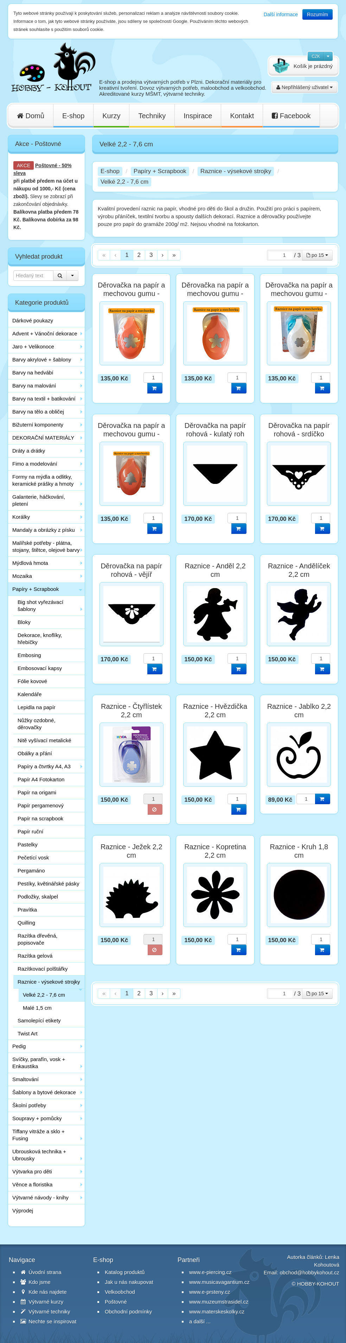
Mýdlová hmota (30, 563)
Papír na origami (37, 792)
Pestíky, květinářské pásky (48, 884)
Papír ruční (30, 831)
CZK (316, 56)
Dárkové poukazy (32, 320)
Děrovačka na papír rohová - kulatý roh (215, 430)
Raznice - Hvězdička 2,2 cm (215, 710)
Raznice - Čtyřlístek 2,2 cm (131, 710)
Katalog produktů (125, 1272)
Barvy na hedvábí (32, 373)
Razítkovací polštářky (43, 969)
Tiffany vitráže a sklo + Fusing (38, 1134)
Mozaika (22, 576)
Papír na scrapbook (40, 818)
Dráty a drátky (28, 451)
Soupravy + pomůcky (37, 1118)
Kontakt (242, 116)
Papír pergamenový (41, 805)
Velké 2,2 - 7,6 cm (44, 995)
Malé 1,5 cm (37, 1008)
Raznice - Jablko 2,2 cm (299, 710)
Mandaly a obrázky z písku (43, 530)
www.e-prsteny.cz (209, 1292)
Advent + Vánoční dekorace (44, 333)
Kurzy (111, 116)
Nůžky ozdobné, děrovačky (37, 723)
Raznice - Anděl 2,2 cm (215, 570)
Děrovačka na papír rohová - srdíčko (299, 430)
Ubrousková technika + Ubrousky (39, 1154)
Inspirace (198, 116)
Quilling (26, 923)
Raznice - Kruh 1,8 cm (299, 851)
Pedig (19, 1046)
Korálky (21, 517)
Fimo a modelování (34, 464)
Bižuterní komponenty (37, 425)
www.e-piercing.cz (210, 1272)
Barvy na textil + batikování (44, 399)
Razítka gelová (35, 956)
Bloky (24, 622)
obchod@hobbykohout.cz (309, 1272)
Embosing (29, 655)
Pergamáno (31, 871)
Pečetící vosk (33, 857)
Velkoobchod (120, 1292)
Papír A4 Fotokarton (41, 779)
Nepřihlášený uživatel (304, 87)
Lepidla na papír (37, 707)
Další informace (281, 14)
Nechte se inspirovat (48, 1321)
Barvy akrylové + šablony (41, 359)
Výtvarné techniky (45, 1311)
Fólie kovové (32, 681)
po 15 (317, 255)
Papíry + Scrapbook (35, 589)
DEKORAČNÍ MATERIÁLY (43, 438)
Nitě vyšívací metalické (44, 740)
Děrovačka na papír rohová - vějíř (131, 570)
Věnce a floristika (32, 1184)
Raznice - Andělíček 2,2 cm (299, 570)
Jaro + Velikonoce (33, 346)
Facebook (291, 116)
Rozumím (317, 14)
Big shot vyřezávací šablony (40, 605)
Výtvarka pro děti (32, 1171)
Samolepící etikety (39, 1020)
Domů (30, 116)
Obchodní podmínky (128, 1311)
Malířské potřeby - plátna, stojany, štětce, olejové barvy (45, 546)
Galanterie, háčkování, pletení (38, 500)
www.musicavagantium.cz (219, 1282)
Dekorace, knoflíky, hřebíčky (40, 638)
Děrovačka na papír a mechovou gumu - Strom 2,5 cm (131, 434)
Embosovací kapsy (40, 668)
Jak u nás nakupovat (129, 1282)
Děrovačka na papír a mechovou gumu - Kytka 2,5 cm (299, 293)
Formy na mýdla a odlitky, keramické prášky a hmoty (42, 480)
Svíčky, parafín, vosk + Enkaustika (38, 1062)
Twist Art (28, 1033)
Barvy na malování (34, 386)
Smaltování (25, 1079)
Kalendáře (29, 694)
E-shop (73, 116)
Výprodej (22, 1210)
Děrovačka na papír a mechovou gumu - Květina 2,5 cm (215, 293)
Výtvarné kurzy (41, 1302)
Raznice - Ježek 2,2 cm (131, 851)
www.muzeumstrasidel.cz (218, 1302)
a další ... (200, 1321)
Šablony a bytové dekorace (44, 1092)
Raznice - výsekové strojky (49, 982)
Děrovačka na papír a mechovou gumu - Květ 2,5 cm (131, 293)
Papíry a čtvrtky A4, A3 (44, 766)
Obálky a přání (35, 753)
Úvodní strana (41, 1272)
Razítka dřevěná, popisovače (37, 939)
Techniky (152, 116)
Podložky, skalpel (38, 897)
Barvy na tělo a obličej (38, 412)
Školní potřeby (29, 1105)
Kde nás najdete (43, 1292)
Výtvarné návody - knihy (40, 1197)
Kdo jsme (35, 1282)
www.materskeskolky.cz (216, 1311)
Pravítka (27, 910)
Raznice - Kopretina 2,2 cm (215, 851)
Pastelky (28, 844)
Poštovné (46, 165)
